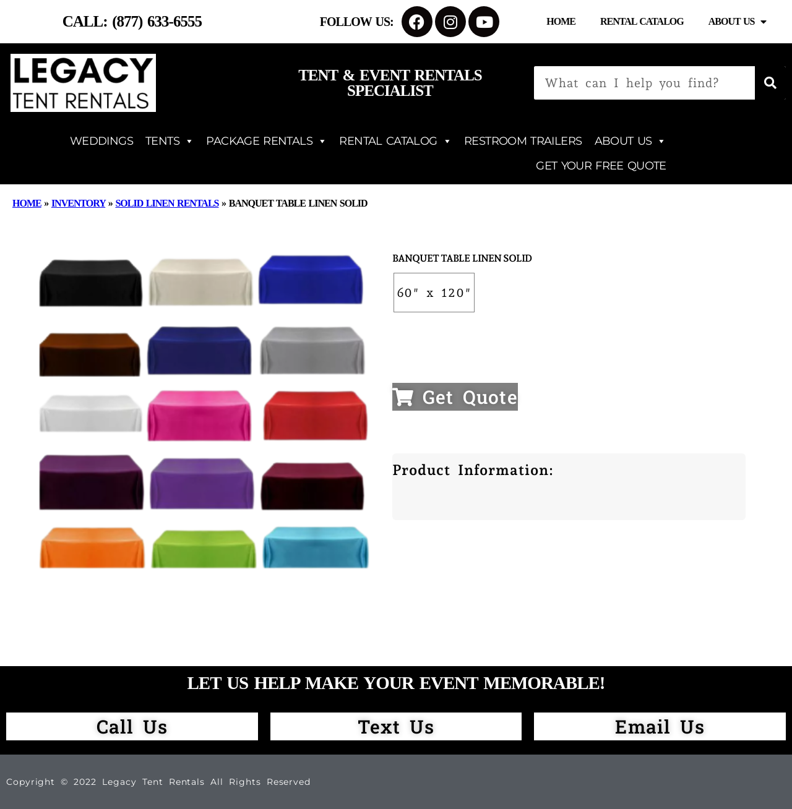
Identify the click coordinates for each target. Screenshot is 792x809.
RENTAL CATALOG (395, 141)
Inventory (78, 203)
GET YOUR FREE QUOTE (601, 166)
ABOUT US (630, 141)
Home (560, 21)
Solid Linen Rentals (166, 203)
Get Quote (455, 397)
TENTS (169, 141)
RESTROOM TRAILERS (523, 141)
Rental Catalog (642, 21)
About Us (737, 22)
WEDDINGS (101, 141)
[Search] (770, 83)
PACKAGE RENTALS (266, 141)
